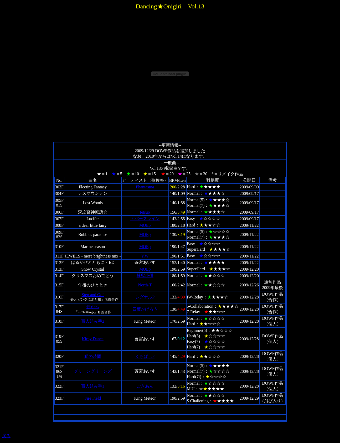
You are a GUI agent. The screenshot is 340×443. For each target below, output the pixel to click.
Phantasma (145, 187)
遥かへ (92, 307)
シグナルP (144, 297)
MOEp (145, 225)
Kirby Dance (93, 339)
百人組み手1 (92, 386)
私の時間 (92, 356)
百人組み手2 (92, 321)
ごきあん (145, 386)
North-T (145, 285)
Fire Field (92, 398)
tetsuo (145, 212)
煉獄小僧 (145, 275)
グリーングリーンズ (93, 371)
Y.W (145, 256)
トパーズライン (145, 218)
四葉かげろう (145, 309)
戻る (6, 436)
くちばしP (144, 356)
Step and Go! (93, 294)
